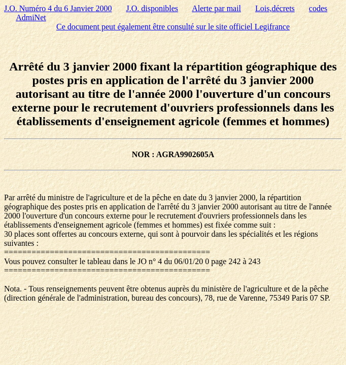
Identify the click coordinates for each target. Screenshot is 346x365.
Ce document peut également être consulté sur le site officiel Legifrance (173, 26)
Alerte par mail (216, 8)
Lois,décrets (275, 8)
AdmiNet (31, 17)
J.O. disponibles (152, 8)
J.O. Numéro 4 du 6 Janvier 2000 (58, 8)
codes (318, 8)
